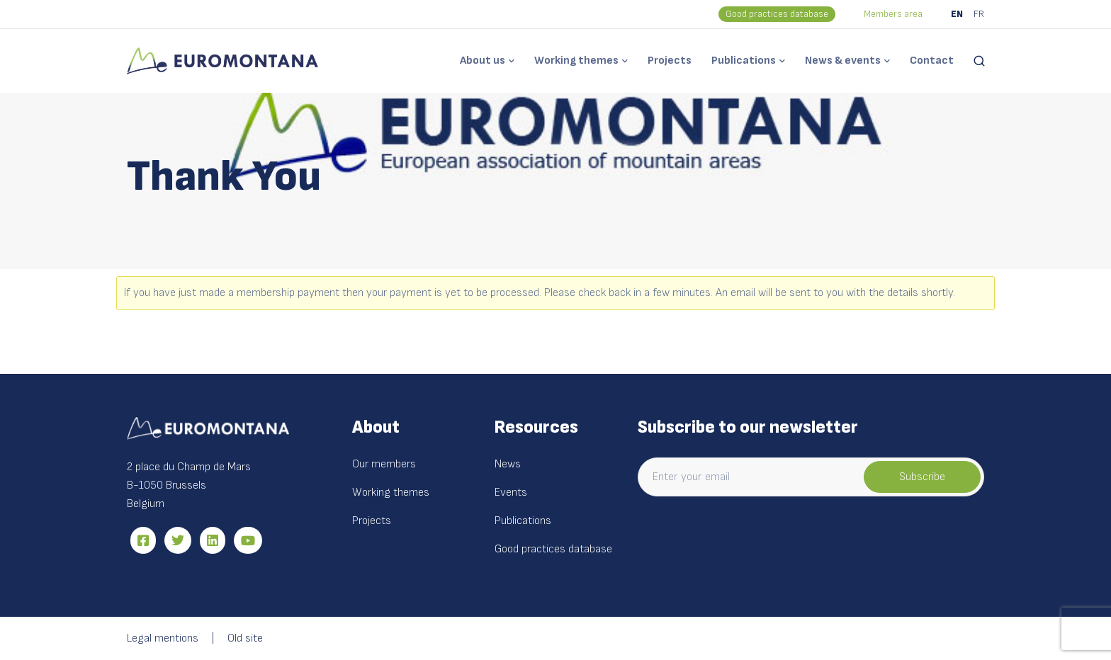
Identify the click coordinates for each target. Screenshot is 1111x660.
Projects (670, 60)
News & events (843, 60)
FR (979, 14)
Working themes (576, 60)
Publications (743, 60)
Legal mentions (162, 638)
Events (511, 492)
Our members (384, 464)
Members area (893, 14)
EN (957, 14)
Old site (245, 638)
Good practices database (777, 14)
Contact (932, 60)
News (508, 464)
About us (482, 60)
